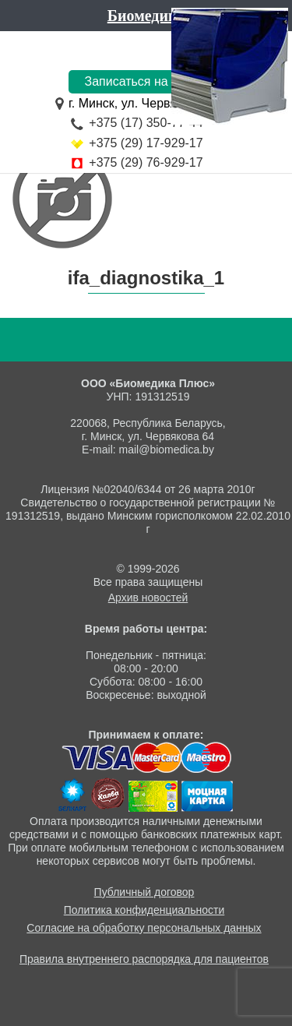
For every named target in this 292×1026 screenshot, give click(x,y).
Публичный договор (144, 892)
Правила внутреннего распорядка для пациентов (144, 959)
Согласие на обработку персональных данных (143, 928)
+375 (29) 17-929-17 (145, 143)
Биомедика (146, 15)
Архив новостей (148, 597)
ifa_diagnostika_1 (146, 277)
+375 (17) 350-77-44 (145, 122)
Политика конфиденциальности (144, 910)
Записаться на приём (145, 81)
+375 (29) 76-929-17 (145, 162)
